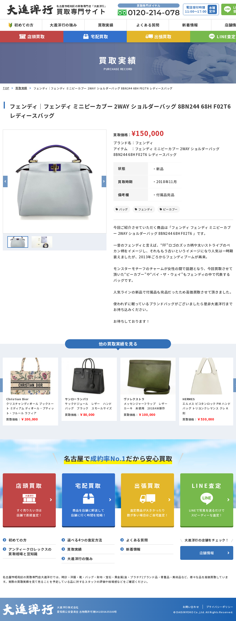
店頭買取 (32, 36)
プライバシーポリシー (219, 607)
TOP (6, 88)
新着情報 (190, 25)
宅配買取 (95, 36)
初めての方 (21, 25)
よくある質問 (147, 25)
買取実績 (105, 25)
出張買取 (158, 36)
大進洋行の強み (63, 25)
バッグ (123, 209)
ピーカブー (170, 209)
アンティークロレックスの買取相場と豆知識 (30, 551)
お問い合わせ (191, 607)
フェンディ (145, 209)
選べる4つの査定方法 (84, 540)
